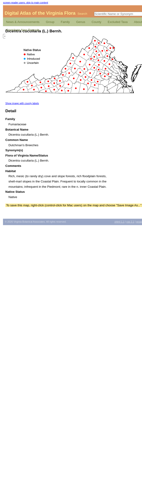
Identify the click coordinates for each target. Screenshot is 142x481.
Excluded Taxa (118, 22)
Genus (80, 22)
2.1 (130, 221)
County (96, 22)
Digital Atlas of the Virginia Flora (40, 13)
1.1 (119, 221)
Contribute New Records (22, 30)
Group (50, 22)
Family (65, 22)
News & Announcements (22, 22)
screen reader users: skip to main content (25, 2)
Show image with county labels (22, 103)
